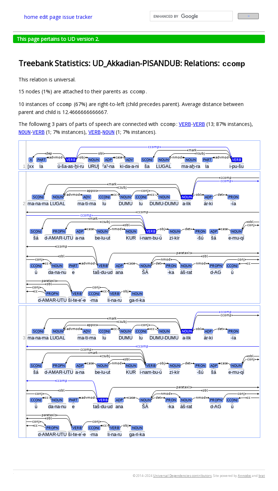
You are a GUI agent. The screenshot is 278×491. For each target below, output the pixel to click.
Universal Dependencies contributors (182, 475)
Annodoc (244, 475)
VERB (185, 123)
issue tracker (77, 16)
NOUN (24, 131)
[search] (190, 16)
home (31, 16)
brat (261, 475)
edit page (50, 16)
